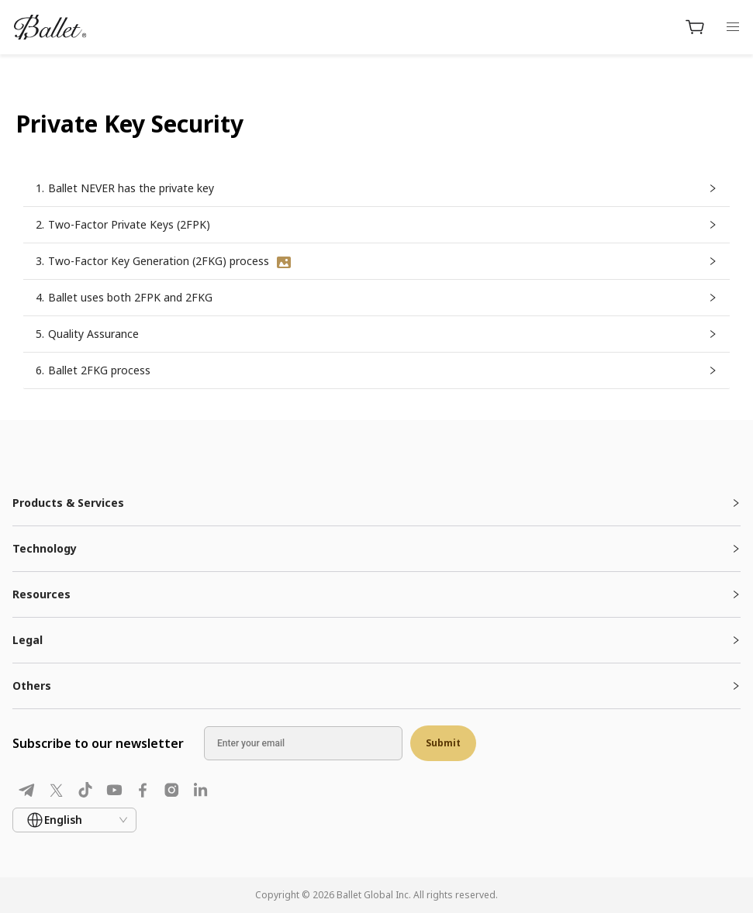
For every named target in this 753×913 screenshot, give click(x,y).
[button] (376, 188)
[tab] (376, 503)
